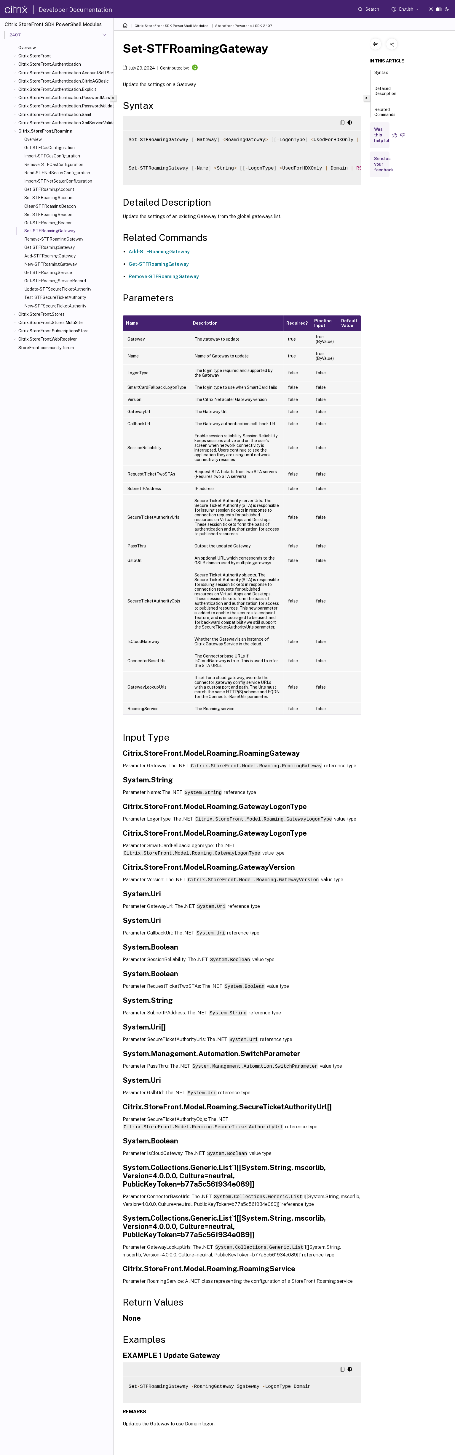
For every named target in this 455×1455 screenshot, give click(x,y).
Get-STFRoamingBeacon (48, 222)
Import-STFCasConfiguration (52, 156)
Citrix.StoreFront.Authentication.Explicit (57, 89)
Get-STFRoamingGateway (49, 247)
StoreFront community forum (46, 347)
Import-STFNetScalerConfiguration (58, 181)
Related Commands (384, 114)
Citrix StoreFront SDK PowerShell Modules (171, 26)
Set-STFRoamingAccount (49, 197)
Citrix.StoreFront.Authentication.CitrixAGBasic (63, 81)
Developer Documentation (75, 9)
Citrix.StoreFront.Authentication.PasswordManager (64, 97)
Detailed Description (385, 93)
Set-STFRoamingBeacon (48, 214)
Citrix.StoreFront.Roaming (45, 131)
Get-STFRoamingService (48, 272)
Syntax (381, 75)
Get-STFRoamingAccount (49, 189)
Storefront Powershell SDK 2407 (243, 26)
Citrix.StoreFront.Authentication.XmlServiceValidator (64, 122)
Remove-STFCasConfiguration (53, 164)
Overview (27, 47)
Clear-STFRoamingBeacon (50, 206)
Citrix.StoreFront (34, 56)
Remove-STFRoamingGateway (53, 239)
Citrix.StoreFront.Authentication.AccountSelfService (64, 72)
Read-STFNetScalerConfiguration (57, 172)
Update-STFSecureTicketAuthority (57, 289)
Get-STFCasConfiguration (49, 147)
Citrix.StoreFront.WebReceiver (47, 339)
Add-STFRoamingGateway (50, 256)
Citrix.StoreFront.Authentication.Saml (54, 114)
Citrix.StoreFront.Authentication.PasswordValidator (64, 106)
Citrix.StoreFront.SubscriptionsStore (53, 330)
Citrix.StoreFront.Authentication (49, 64)
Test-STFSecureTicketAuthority (55, 297)
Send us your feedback (384, 164)
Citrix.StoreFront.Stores (41, 314)
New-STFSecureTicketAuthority (55, 306)
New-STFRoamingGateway (50, 264)
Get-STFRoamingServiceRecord (55, 280)
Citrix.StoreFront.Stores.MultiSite (50, 322)
